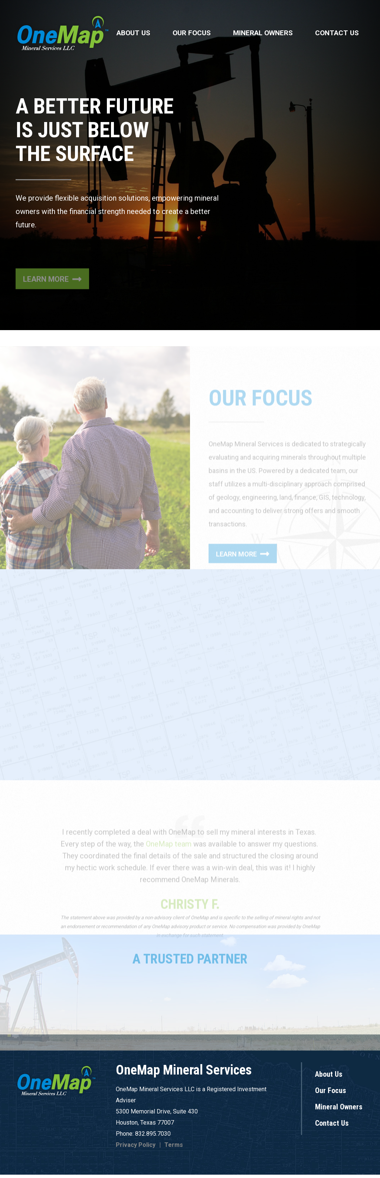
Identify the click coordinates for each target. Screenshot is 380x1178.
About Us (133, 33)
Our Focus (192, 33)
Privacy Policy (135, 1148)
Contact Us (337, 33)
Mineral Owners (263, 33)
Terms (173, 1148)
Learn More (52, 315)
